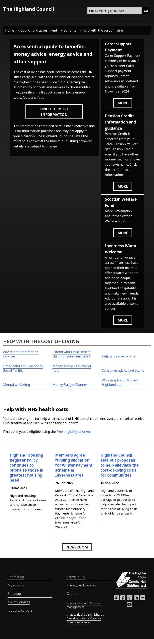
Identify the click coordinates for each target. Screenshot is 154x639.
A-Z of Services (19, 602)
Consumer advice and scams (123, 370)
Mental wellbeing (16, 384)
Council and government (38, 30)
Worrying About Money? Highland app (120, 382)
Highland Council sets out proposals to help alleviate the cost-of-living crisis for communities (119, 465)
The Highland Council (28, 9)
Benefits (70, 30)
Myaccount (16, 585)
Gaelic (71, 593)
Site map (14, 593)
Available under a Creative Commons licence (84, 620)
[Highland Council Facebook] (122, 599)
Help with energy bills (118, 356)
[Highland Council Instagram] (129, 599)
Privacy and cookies (81, 585)
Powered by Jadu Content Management (84, 605)
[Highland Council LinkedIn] (136, 599)
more (123, 103)
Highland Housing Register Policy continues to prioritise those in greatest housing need (26, 468)
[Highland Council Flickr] (142, 599)
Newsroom (77, 547)
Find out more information (54, 111)
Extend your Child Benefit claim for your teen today (72, 354)
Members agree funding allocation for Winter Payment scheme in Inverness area (74, 465)
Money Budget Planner (70, 384)
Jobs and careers (20, 610)
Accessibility (76, 577)
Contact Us (16, 577)
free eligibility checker (73, 431)
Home (9, 30)
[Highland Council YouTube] (129, 606)
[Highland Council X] (116, 599)
